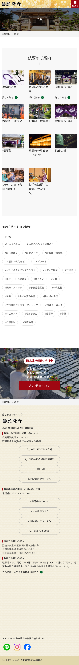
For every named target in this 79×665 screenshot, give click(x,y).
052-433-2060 (39, 530)
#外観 (54, 279)
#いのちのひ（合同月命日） (41, 244)
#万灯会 (69, 270)
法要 (16, 33)
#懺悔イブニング (13, 287)
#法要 (8, 296)
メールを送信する (39, 511)
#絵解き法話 (31, 313)
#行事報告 (10, 322)
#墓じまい (38, 279)
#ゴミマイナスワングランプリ (20, 270)
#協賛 (8, 279)
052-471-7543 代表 (39, 449)
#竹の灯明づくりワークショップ (21, 305)
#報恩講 (22, 279)
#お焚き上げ (31, 252)
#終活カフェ (11, 313)
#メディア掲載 (50, 270)
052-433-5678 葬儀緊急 (39, 459)
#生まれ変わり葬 (26, 296)
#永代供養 (56, 287)
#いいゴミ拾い (12, 244)
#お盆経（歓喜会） (55, 252)
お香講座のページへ (39, 501)
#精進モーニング (54, 305)
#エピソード (40, 261)
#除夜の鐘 (27, 322)
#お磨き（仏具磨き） (16, 261)
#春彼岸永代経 (36, 287)
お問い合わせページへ (39, 478)
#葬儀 (63, 313)
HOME (6, 33)
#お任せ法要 (11, 252)
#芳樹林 (49, 313)
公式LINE (39, 469)
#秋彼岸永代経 (50, 296)
